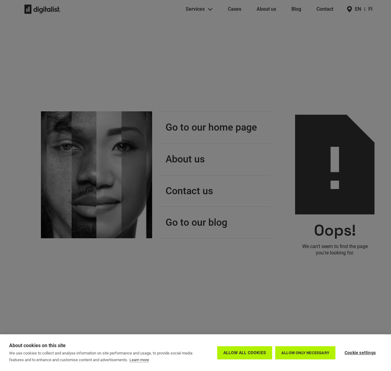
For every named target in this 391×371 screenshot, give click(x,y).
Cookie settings (360, 352)
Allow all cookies (244, 352)
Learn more (139, 360)
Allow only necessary (305, 353)
